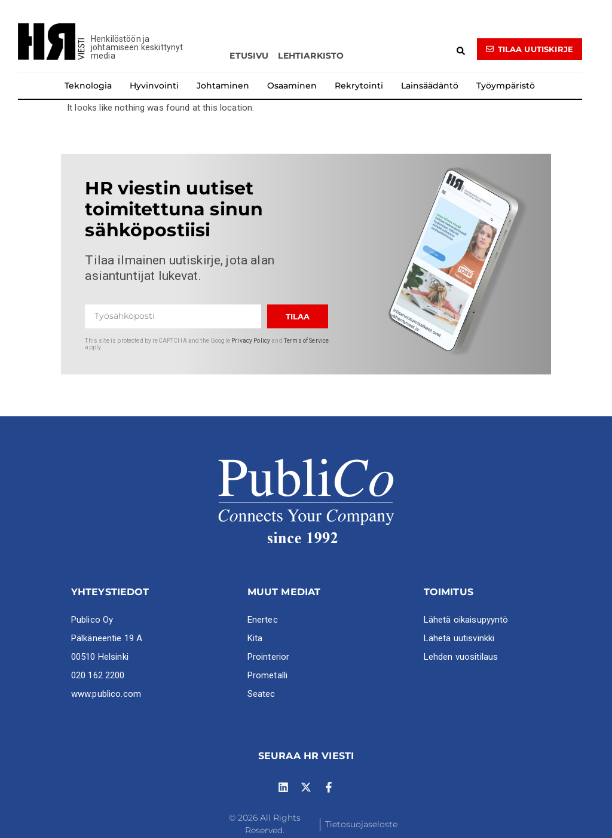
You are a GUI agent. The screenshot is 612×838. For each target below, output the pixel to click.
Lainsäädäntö (429, 85)
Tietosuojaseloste (361, 824)
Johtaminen (223, 85)
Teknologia (88, 85)
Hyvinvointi (154, 85)
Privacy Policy (250, 340)
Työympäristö (505, 85)
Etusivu (249, 55)
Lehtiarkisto (311, 55)
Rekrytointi (359, 85)
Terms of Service (306, 340)
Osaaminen (292, 85)
